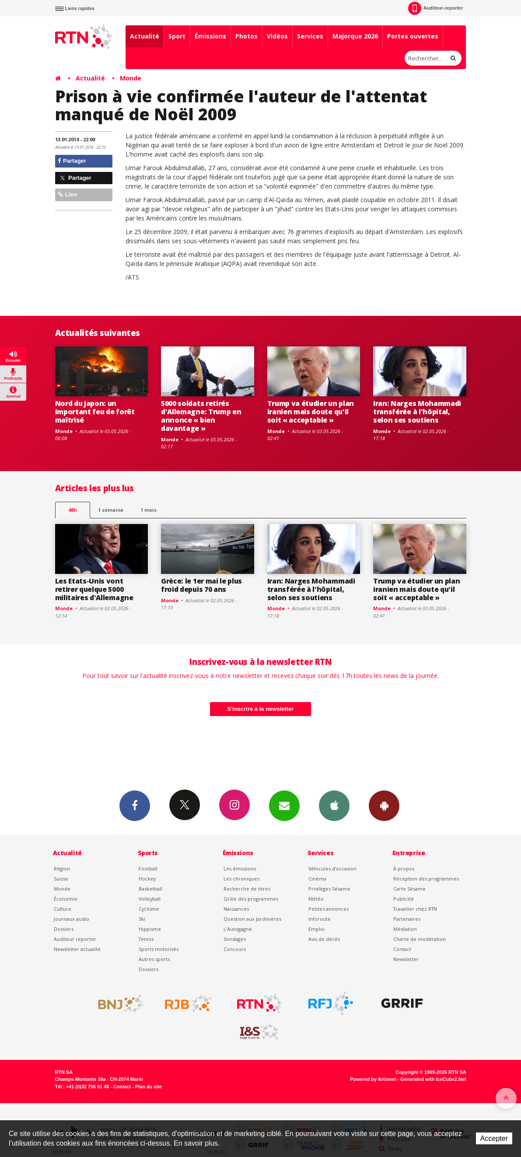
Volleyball (150, 899)
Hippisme (150, 929)
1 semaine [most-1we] (110, 510)
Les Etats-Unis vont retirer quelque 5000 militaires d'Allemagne (94, 589)
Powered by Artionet (373, 1079)
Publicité (403, 899)
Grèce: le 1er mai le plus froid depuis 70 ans (201, 585)
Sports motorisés (158, 949)
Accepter (494, 1138)
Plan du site (148, 1086)
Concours (235, 949)
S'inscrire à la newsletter (260, 709)
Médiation (405, 929)
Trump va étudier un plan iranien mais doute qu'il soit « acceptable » (310, 411)
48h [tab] (72, 510)
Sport (176, 36)
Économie (65, 899)
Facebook (134, 805)
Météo (316, 899)
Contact (402, 949)
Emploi (316, 929)
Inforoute (319, 919)
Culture (62, 909)
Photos (246, 36)
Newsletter (406, 959)
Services (310, 36)
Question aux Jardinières (252, 919)
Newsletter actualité (77, 949)
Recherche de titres (247, 888)
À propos (403, 868)
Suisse (61, 878)
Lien (67, 194)
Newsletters (284, 805)
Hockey (147, 878)
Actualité (144, 36)
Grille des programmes (251, 899)
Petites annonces (328, 909)
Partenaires (406, 919)
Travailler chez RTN (415, 909)
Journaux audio (71, 919)
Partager (72, 160)
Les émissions (240, 868)
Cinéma (317, 878)
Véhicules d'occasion (332, 868)
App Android (384, 805)
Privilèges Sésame (329, 888)
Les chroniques (241, 878)
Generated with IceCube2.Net (433, 1079)
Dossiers (63, 929)
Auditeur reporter (75, 939)
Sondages (235, 939)
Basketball (150, 888)
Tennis (146, 939)
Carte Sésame (409, 888)
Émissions (210, 36)
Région (62, 868)
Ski (142, 919)
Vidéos (277, 36)
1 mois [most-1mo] (148, 510)
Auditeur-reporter (435, 8)
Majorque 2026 (355, 36)
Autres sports (154, 959)
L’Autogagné (238, 929)
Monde (130, 78)
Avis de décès (324, 939)
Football (148, 868)
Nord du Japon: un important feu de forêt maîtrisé (95, 411)
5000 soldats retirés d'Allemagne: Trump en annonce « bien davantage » (201, 415)
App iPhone (334, 805)
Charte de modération (419, 939)
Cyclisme (149, 909)
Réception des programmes (426, 878)
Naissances (236, 909)
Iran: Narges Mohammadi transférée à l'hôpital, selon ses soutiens (417, 411)
